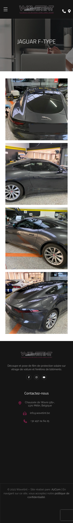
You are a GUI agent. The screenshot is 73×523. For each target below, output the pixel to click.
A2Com (56, 489)
